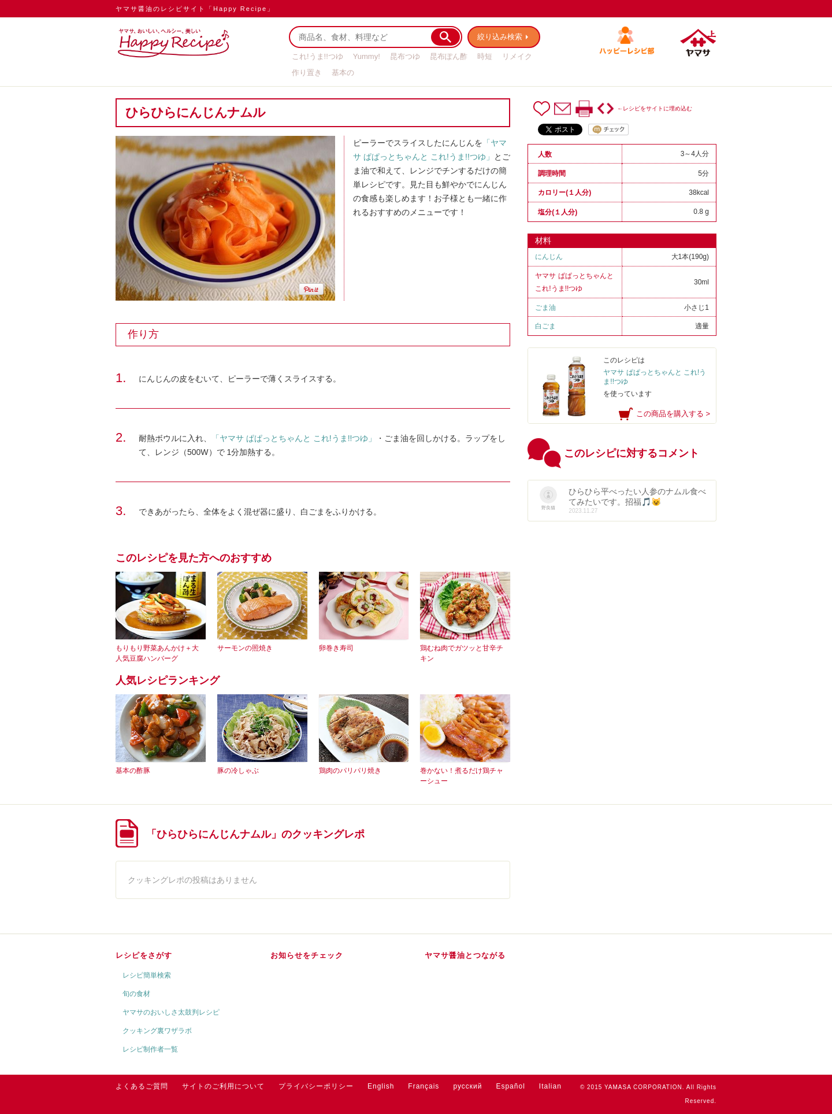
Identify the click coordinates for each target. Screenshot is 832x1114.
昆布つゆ (405, 56)
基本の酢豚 (133, 771)
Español (510, 1086)
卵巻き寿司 (336, 648)
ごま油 (545, 308)
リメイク (517, 56)
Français (423, 1086)
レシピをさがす (144, 955)
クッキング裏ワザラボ (157, 1031)
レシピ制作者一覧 (150, 1049)
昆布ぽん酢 (448, 56)
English (380, 1086)
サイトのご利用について (223, 1086)
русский (467, 1086)
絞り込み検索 (500, 36)
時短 (484, 56)
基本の (343, 72)
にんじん (549, 257)
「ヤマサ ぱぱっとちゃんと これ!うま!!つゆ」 (293, 438)
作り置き (307, 72)
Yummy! (366, 56)
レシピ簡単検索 (146, 975)
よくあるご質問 (142, 1086)
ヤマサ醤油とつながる (465, 955)
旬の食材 (136, 994)
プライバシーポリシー (316, 1086)
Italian (550, 1086)
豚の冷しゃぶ (238, 771)
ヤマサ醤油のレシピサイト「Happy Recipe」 (195, 8)
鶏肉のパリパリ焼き (350, 771)
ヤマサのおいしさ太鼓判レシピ (171, 1012)
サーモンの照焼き (245, 648)
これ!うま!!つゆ (317, 56)
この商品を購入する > (673, 413)
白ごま (545, 326)
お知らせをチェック (306, 955)
